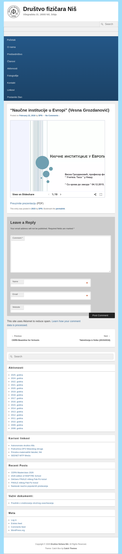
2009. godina (17, 425)
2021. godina (17, 385)
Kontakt (11, 82)
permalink (60, 209)
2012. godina (17, 415)
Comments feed (18, 527)
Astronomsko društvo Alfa (22, 445)
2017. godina (17, 398)
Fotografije (12, 75)
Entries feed (16, 523)
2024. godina (17, 378)
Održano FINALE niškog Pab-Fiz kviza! (29, 479)
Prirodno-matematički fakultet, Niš (26, 452)
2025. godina (17, 375)
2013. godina (17, 411)
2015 (33, 209)
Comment (18, 238)
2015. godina (17, 405)
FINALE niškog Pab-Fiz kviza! (25, 483)
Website (16, 307)
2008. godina (17, 428)
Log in (14, 520)
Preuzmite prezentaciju (23, 203)
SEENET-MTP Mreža (20, 455)
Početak (11, 39)
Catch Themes (70, 548)
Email (15, 294)
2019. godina (17, 391)
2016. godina (17, 401)
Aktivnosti (12, 68)
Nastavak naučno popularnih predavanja (29, 486)
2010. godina (17, 421)
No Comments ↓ (52, 115)
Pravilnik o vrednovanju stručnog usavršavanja (32, 503)
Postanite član (14, 97)
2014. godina (17, 408)
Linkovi (11, 90)
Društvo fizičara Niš (50, 9)
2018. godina (17, 395)
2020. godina (17, 388)
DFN (40, 115)
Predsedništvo (14, 54)
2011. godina (17, 418)
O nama (11, 47)
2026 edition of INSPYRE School (26, 476)
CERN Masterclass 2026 (22, 472)
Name (15, 281)
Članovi (11, 61)
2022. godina (17, 381)
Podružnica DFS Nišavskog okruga (27, 449)
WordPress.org (18, 530)
